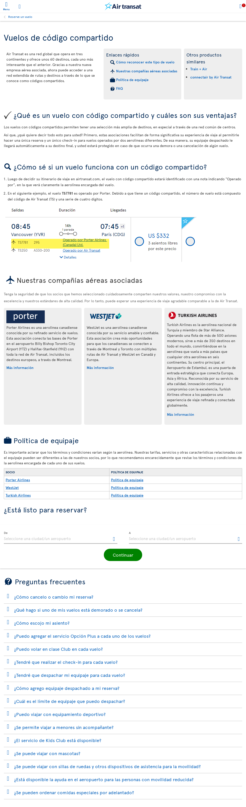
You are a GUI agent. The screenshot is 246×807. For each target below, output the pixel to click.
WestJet (12, 487)
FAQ (119, 88)
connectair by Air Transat (210, 77)
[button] (123, 555)
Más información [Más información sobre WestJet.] (100, 367)
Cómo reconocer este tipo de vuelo (145, 62)
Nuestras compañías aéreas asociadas (146, 71)
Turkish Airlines (18, 495)
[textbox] (60, 538)
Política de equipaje (132, 79)
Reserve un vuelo (20, 17)
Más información (19, 367)
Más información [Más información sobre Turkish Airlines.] (180, 414)
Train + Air (198, 68)
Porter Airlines (18, 479)
